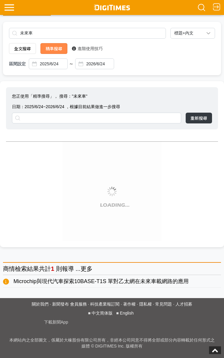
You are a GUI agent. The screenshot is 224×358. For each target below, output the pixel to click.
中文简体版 (102, 313)
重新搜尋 (198, 118)
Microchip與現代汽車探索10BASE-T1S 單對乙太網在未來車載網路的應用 (101, 281)
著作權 (129, 304)
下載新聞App (56, 322)
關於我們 (40, 304)
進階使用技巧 (87, 48)
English (127, 313)
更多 (87, 268)
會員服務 (78, 304)
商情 (9, 268)
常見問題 (163, 304)
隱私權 (145, 304)
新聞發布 (60, 304)
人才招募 (183, 304)
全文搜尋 (22, 49)
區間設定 (17, 63)
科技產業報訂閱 (104, 304)
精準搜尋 (54, 49)
